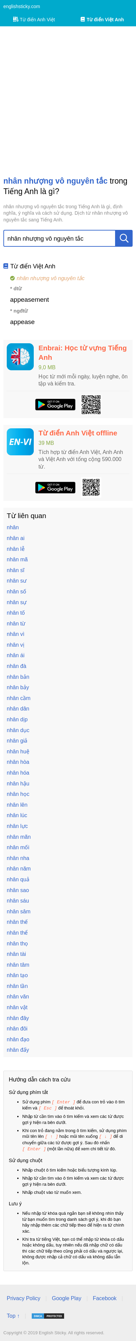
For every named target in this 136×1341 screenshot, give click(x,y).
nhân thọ (17, 943)
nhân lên (17, 805)
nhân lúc (17, 815)
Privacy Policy (23, 1297)
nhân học (18, 794)
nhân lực (17, 826)
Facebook (104, 1297)
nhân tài (16, 954)
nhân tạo (17, 975)
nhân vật (17, 1007)
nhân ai (16, 538)
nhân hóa (18, 773)
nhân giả (17, 741)
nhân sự (17, 602)
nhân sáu (18, 901)
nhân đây (18, 1018)
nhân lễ (16, 549)
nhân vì (15, 634)
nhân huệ (18, 751)
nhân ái (16, 655)
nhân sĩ (15, 570)
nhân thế (17, 922)
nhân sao (18, 890)
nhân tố (16, 613)
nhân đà (16, 666)
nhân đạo (18, 1039)
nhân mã (17, 559)
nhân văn (18, 996)
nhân (13, 527)
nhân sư (17, 581)
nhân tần (17, 986)
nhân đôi (17, 1028)
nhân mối (18, 847)
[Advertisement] (68, 101)
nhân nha (18, 858)
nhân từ (16, 623)
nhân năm (19, 868)
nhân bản (18, 677)
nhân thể (17, 933)
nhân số (16, 591)
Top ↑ (13, 1314)
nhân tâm (18, 965)
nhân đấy (18, 1050)
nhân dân (18, 709)
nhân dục (18, 730)
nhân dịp (17, 719)
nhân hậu (18, 783)
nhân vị (15, 645)
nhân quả (18, 879)
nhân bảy (18, 687)
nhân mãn (19, 837)
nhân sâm (18, 911)
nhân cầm (18, 698)
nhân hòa (18, 762)
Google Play (66, 1297)
